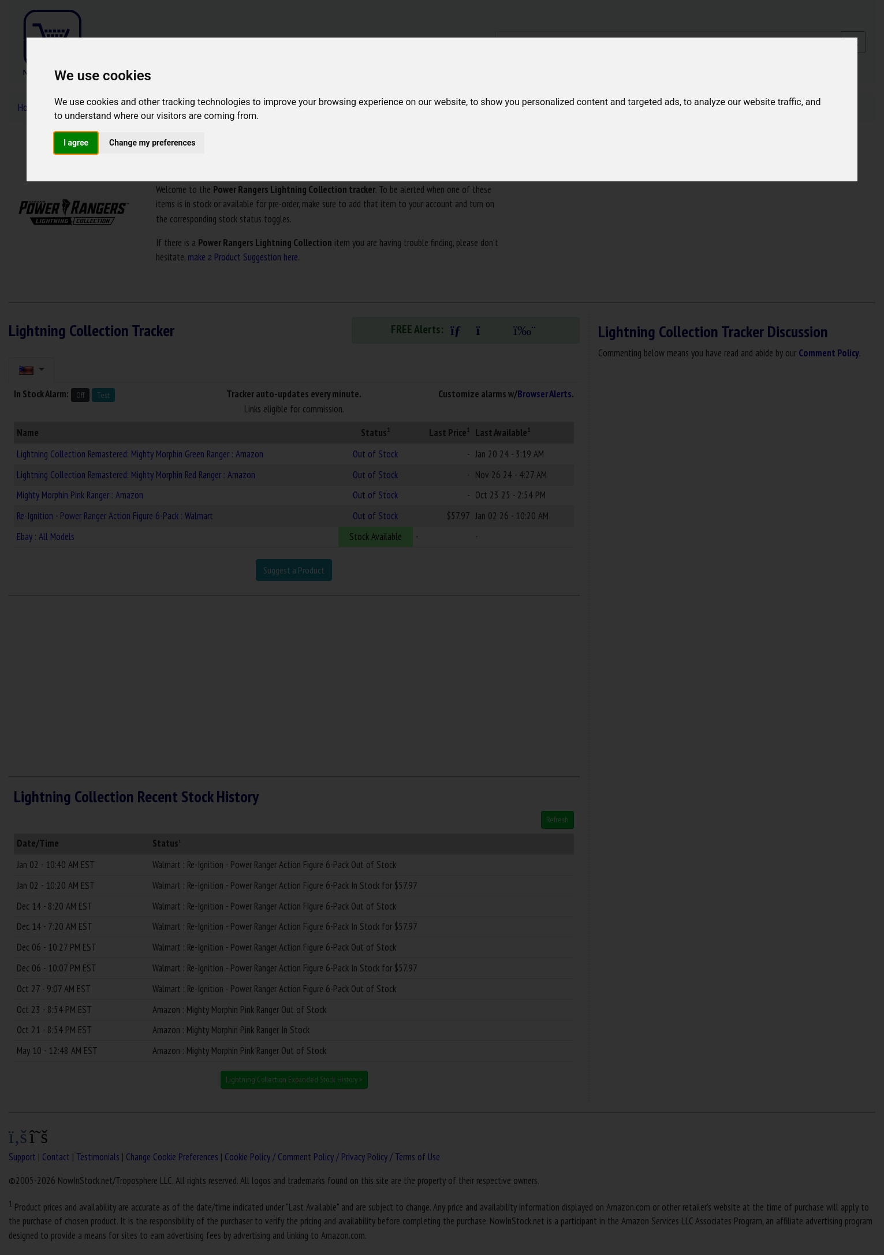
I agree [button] (76, 142)
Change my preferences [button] (152, 142)
